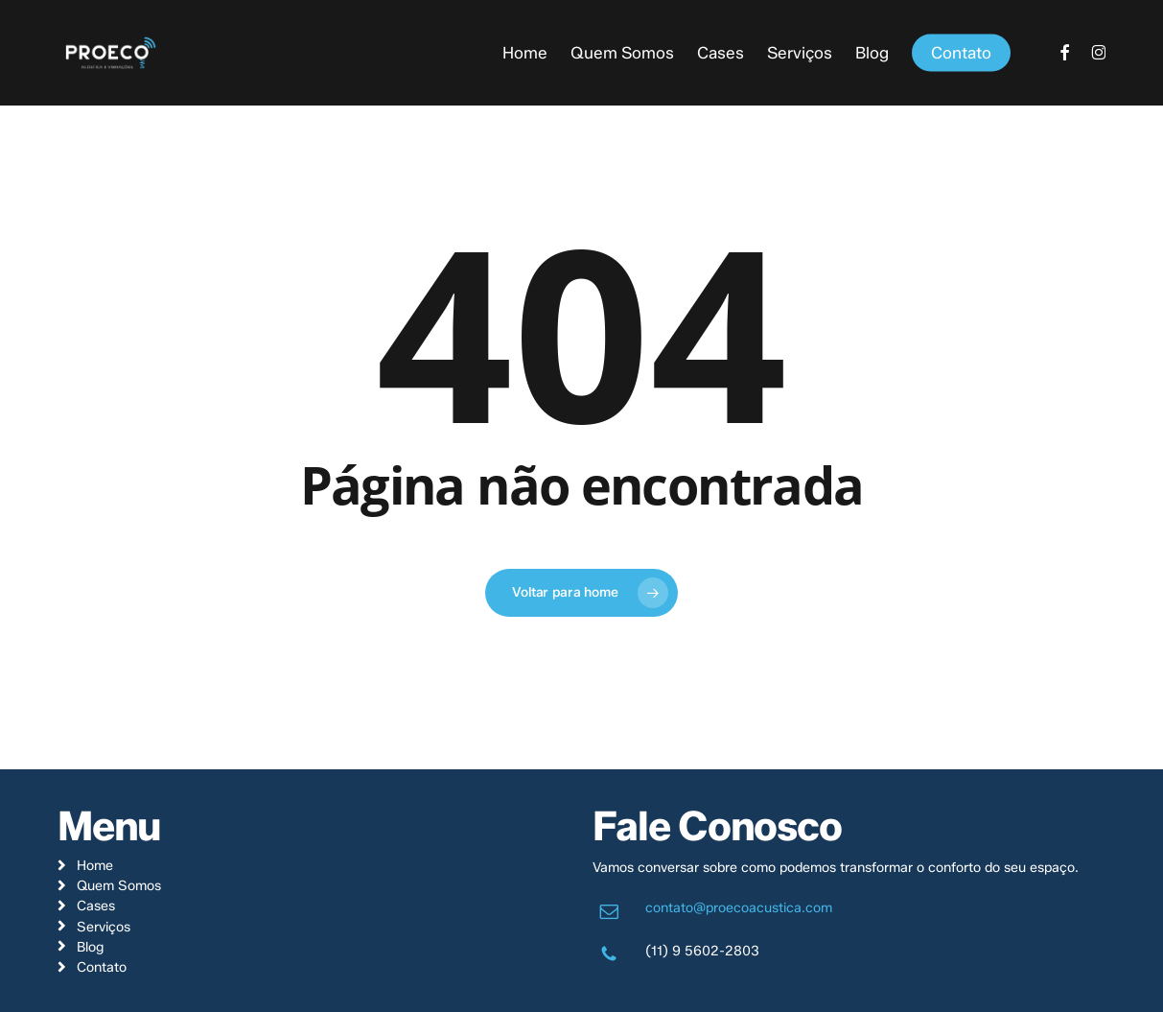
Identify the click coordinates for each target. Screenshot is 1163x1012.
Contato (102, 967)
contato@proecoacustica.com (738, 907)
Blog (90, 946)
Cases (96, 905)
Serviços (103, 926)
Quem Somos (119, 885)
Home (95, 865)
